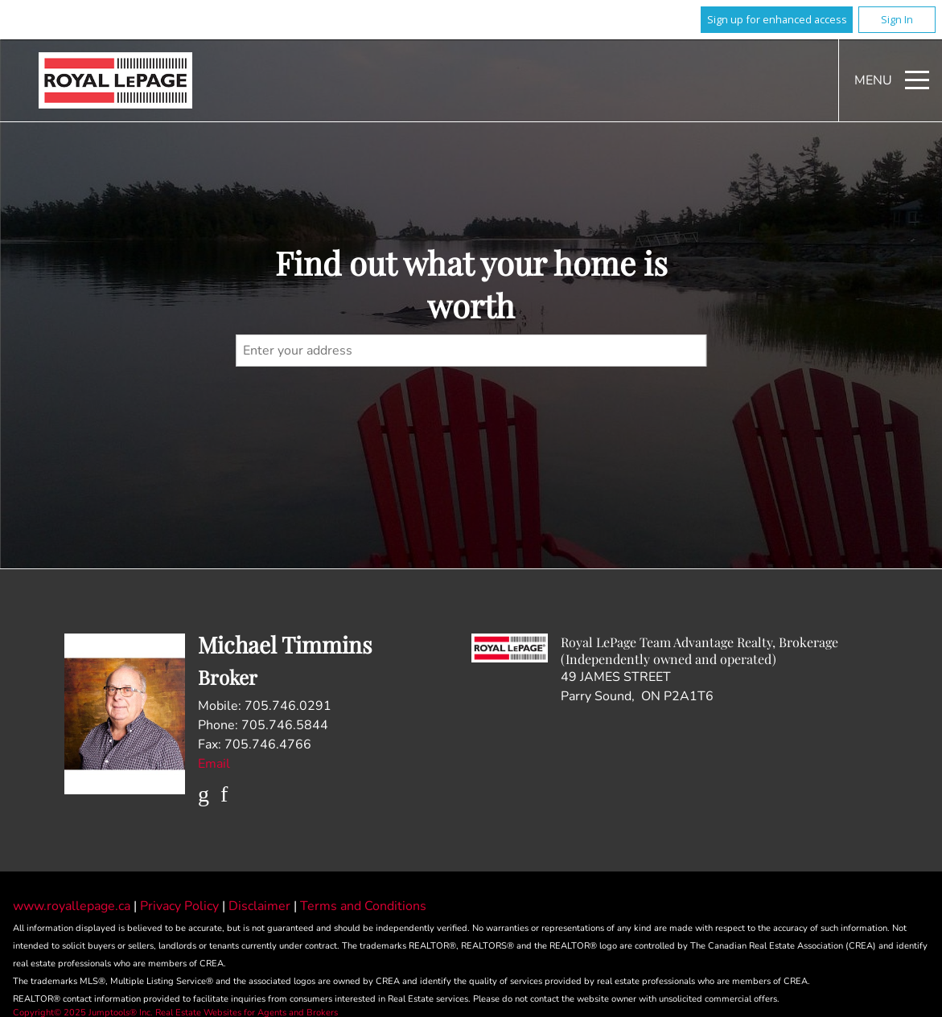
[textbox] (471, 350)
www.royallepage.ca (71, 906)
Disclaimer (261, 906)
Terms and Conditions (363, 906)
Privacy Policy (181, 906)
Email (214, 764)
